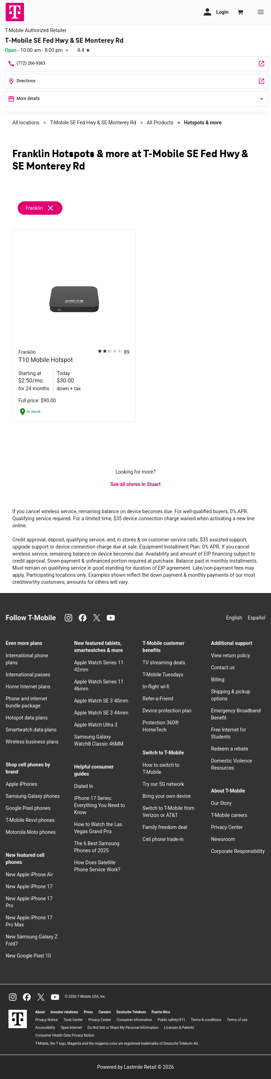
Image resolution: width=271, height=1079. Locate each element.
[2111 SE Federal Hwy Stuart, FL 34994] (137, 81)
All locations (26, 122)
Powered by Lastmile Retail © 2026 (135, 1067)
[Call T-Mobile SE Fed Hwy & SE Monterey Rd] (137, 63)
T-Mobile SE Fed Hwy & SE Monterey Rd (93, 122)
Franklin (34, 208)
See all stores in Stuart (135, 484)
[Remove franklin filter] (40, 208)
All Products (160, 122)
